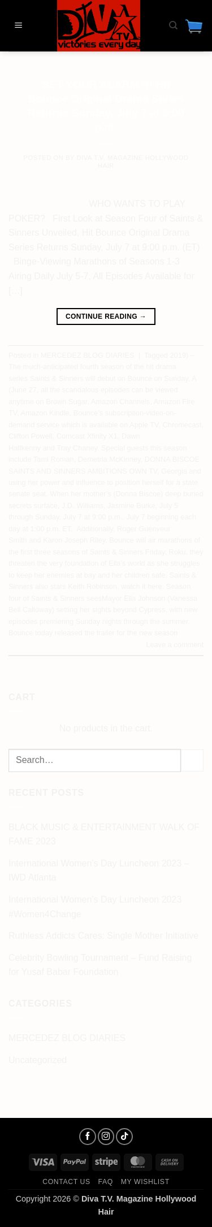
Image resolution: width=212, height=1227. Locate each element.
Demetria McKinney (109, 459)
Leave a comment (175, 644)
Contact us (66, 1182)
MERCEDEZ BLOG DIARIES (105, 71)
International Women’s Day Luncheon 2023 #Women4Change (94, 907)
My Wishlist (145, 1182)
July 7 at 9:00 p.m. (93, 517)
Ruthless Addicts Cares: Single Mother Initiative (103, 935)
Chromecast (181, 424)
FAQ (105, 1182)
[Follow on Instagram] (106, 1136)
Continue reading (106, 316)
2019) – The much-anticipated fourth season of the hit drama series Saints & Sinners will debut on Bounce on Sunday (101, 367)
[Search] (173, 25)
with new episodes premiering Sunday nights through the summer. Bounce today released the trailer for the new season (102, 621)
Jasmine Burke (131, 505)
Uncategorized (37, 1060)
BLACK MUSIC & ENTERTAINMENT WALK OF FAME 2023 (104, 834)
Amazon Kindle (45, 413)
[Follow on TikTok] (124, 1136)
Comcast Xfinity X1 (87, 436)
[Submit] (192, 760)
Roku (177, 552)
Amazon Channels (120, 401)
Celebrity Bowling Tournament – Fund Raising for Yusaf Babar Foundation (100, 965)
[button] (19, 25)
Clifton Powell (30, 436)
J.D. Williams (82, 505)
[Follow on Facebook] (87, 1136)
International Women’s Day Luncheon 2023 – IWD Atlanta (98, 871)
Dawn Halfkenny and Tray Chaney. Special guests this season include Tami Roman (97, 447)
